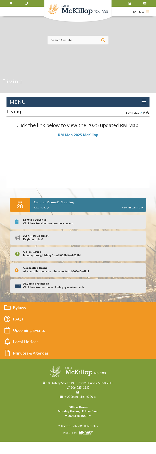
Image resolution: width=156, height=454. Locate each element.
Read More (41, 207)
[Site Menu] (78, 102)
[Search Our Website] (78, 40)
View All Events (132, 207)
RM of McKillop (78, 11)
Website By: (49, 445)
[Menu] (141, 11)
